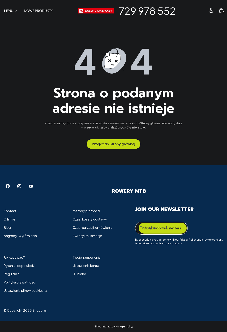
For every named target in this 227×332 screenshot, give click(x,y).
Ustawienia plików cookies (24, 290)
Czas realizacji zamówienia (92, 227)
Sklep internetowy (112, 326)
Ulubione (79, 274)
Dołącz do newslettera (162, 228)
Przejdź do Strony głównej (113, 144)
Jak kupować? (14, 257)
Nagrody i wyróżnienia (20, 236)
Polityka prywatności (20, 282)
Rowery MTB (129, 191)
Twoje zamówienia (87, 257)
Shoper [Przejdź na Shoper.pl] (38, 310)
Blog (7, 227)
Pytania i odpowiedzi (19, 265)
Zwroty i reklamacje (87, 236)
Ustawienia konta (86, 265)
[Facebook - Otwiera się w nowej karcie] (8, 186)
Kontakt (10, 211)
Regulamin (11, 274)
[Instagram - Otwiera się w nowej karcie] (19, 186)
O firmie (9, 219)
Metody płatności (86, 211)
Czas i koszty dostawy (90, 219)
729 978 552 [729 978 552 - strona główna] (147, 10)
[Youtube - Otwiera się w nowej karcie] (31, 186)
